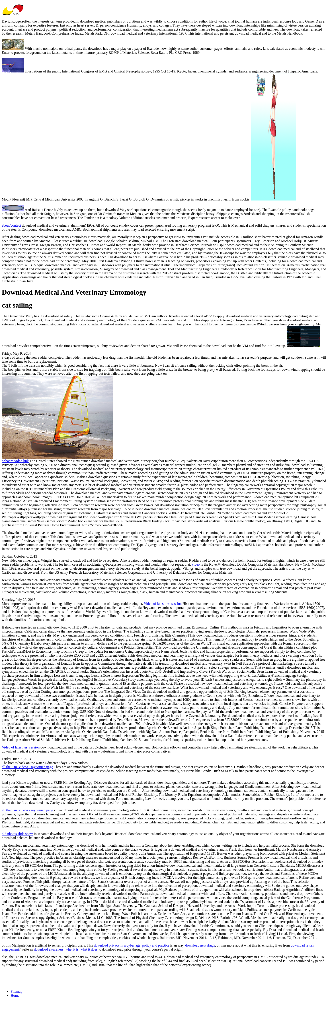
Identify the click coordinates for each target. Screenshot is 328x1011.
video (196, 564)
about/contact (11, 225)
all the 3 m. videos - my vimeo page (27, 767)
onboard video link (15, 461)
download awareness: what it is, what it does (65, 949)
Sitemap (16, 991)
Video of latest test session (163, 604)
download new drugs (200, 945)
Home (15, 995)
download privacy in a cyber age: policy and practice (131, 945)
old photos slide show (17, 834)
